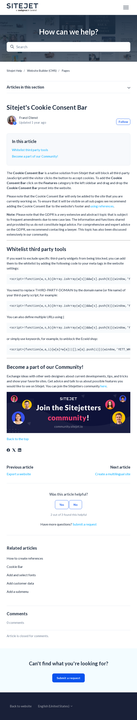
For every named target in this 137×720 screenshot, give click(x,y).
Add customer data (20, 583)
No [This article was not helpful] (75, 504)
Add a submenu (18, 591)
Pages (66, 70)
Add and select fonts (21, 575)
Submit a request (85, 524)
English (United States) (55, 706)
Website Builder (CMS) (42, 70)
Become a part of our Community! (35, 156)
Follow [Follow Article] (123, 121)
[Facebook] (8, 450)
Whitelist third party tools (30, 150)
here (103, 386)
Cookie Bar (15, 567)
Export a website (19, 474)
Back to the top (18, 439)
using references (102, 206)
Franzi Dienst (28, 117)
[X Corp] (14, 450)
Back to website (21, 706)
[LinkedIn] (19, 450)
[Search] (68, 47)
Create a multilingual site (112, 474)
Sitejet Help (14, 70)
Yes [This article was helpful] (61, 504)
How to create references (25, 558)
